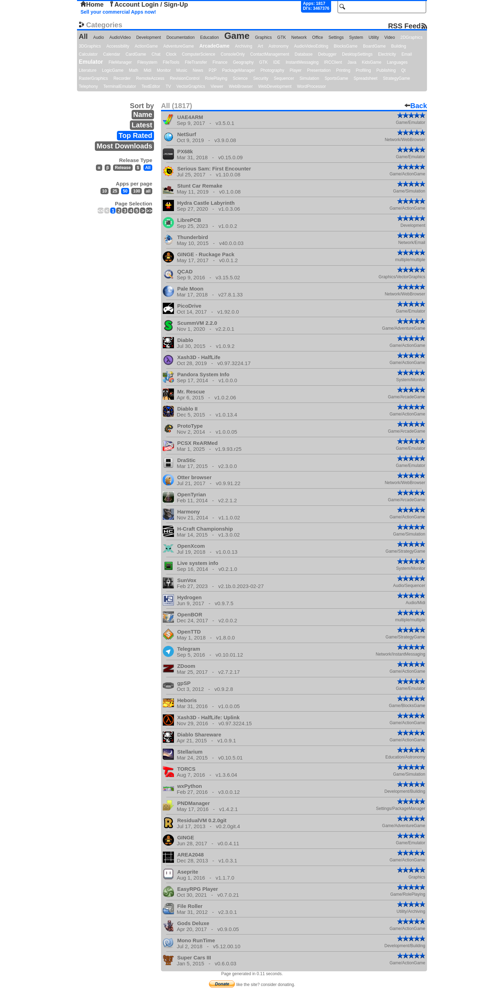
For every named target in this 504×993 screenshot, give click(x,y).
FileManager (120, 62)
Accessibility (117, 46)
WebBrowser (241, 86)
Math (133, 70)
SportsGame (336, 78)
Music (181, 70)
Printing (343, 70)
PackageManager (238, 70)
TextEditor (150, 86)
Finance (219, 62)
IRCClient (333, 62)
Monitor (164, 70)
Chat (156, 54)
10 (104, 191)
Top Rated (135, 135)
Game (237, 35)
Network (299, 37)
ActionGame (146, 46)
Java (352, 62)
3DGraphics (90, 46)
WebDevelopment (275, 86)
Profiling (363, 70)
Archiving (243, 46)
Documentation (180, 37)
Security (260, 78)
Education (209, 37)
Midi (147, 70)
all (148, 191)
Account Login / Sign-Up (148, 4)
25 (114, 191)
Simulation (309, 78)
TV (168, 86)
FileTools (171, 62)
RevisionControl (185, 78)
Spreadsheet (365, 78)
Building (398, 46)
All (83, 36)
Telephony (88, 86)
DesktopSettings (357, 54)
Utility (374, 37)
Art (260, 46)
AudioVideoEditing (311, 46)
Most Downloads (124, 146)
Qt (403, 70)
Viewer (217, 86)
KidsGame (372, 62)
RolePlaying (216, 78)
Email (406, 54)
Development (148, 37)
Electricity (387, 54)
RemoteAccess (150, 78)
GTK (281, 37)
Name (142, 114)
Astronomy (278, 46)
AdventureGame (178, 46)
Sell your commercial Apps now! (118, 12)
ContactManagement (269, 54)
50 (125, 191)
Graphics (263, 37)
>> (149, 211)
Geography (243, 62)
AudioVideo (120, 37)
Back (416, 106)
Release (123, 167)
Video (389, 37)
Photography (272, 70)
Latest (142, 125)
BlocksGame (346, 46)
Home (92, 4)
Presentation (318, 70)
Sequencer (284, 78)
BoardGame (374, 46)
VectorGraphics (190, 86)
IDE (276, 62)
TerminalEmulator (119, 86)
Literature (88, 70)
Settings (336, 37)
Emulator (91, 62)
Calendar (111, 54)
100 (136, 191)
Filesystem (147, 62)
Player (296, 70)
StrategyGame (396, 78)
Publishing (386, 70)
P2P (213, 70)
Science (240, 78)
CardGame (136, 54)
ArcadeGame (214, 46)
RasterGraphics (93, 78)
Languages (397, 62)
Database (304, 54)
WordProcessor (311, 86)
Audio (98, 37)
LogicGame (112, 70)
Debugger (327, 54)
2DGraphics (411, 37)
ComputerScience (198, 54)
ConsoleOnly (233, 54)
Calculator (88, 54)
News (198, 70)
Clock (171, 54)
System (356, 37)
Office (317, 37)
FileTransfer (196, 62)
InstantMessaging (302, 62)
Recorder (122, 78)
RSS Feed (404, 25)
